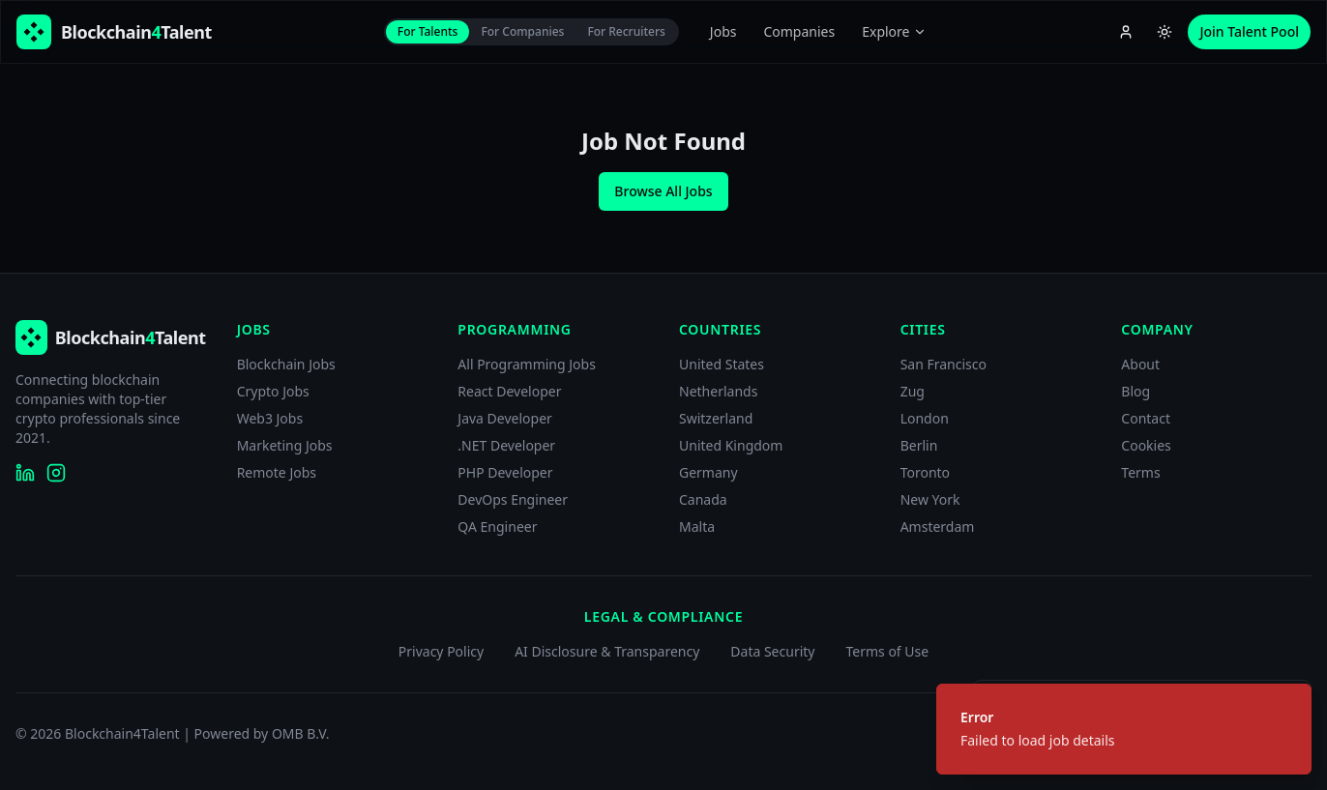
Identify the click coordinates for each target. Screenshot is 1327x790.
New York (930, 499)
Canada (703, 499)
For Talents (428, 31)
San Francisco (943, 364)
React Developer (509, 391)
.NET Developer (506, 445)
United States (721, 364)
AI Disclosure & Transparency (607, 651)
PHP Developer (504, 472)
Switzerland (715, 418)
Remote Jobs (276, 472)
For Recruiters (625, 31)
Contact (1145, 418)
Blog (1135, 391)
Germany (708, 472)
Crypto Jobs (273, 391)
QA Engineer (497, 526)
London (924, 418)
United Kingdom (730, 445)
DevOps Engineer (512, 499)
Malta (697, 526)
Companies (799, 31)
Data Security (772, 651)
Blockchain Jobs (286, 364)
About (1140, 364)
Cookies (1145, 445)
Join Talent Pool (1249, 31)
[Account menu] (1125, 31)
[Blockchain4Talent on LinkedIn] (25, 473)
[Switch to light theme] (1164, 31)
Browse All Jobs (663, 191)
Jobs (723, 31)
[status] (1124, 729)
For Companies (522, 31)
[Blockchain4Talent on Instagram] (56, 473)
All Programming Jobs (526, 364)
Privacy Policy (441, 651)
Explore (894, 31)
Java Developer (504, 418)
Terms (1140, 472)
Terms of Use (887, 651)
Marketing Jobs (285, 445)
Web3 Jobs (270, 418)
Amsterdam (937, 526)
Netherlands (718, 391)
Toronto (925, 472)
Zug (912, 391)
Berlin (919, 445)
